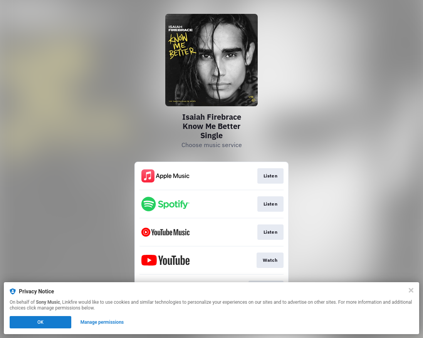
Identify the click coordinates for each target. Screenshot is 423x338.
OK (40, 322)
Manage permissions (102, 322)
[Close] (411, 290)
